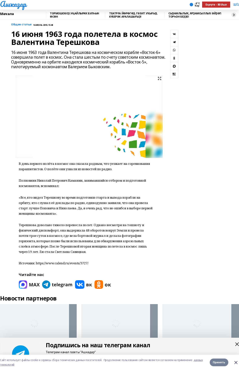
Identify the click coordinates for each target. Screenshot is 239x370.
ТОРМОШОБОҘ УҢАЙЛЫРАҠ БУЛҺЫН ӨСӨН (74, 15)
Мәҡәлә (7, 14)
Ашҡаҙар (13, 4)
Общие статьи (21, 24)
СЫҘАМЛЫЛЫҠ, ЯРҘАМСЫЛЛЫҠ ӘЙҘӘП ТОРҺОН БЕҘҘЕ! (194, 15)
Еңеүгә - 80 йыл (216, 4)
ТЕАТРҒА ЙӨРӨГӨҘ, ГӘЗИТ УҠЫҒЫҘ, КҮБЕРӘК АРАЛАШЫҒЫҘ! (133, 15)
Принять (219, 362)
